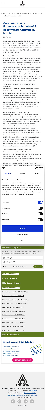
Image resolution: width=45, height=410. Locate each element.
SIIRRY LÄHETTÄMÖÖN (22, 360)
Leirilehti (13, 16)
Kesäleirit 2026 (37, 13)
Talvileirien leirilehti (10, 274)
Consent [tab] (8, 173)
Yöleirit (6, 16)
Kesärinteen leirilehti (11, 288)
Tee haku (38, 266)
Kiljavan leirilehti (9, 278)
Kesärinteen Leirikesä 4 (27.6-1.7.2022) (13, 326)
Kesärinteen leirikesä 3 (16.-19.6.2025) (13, 296)
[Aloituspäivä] (22, 257)
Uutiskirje (34, 395)
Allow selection (22, 234)
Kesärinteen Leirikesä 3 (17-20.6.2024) (13, 315)
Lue (20, 16)
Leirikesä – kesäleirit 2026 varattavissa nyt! (15, 13)
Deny (22, 240)
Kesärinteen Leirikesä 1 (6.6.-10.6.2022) (13, 330)
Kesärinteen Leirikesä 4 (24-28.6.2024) (13, 311)
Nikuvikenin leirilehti (11, 283)
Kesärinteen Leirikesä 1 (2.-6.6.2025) (12, 307)
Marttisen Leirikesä (10, 334)
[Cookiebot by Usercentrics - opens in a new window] (35, 168)
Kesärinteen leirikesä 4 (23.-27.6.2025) (15, 292)
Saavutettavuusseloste (15, 395)
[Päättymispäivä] (22, 262)
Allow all (22, 228)
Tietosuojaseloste (30, 393)
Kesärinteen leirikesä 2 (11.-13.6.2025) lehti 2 (15, 300)
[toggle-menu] (3, 4)
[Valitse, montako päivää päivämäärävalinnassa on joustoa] (4, 267)
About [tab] (37, 173)
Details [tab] (22, 173)
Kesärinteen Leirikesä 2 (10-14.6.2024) (13, 319)
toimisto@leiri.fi (33, 390)
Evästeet (26, 395)
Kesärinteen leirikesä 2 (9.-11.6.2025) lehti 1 (14, 303)
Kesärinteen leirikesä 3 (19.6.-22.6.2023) (13, 322)
